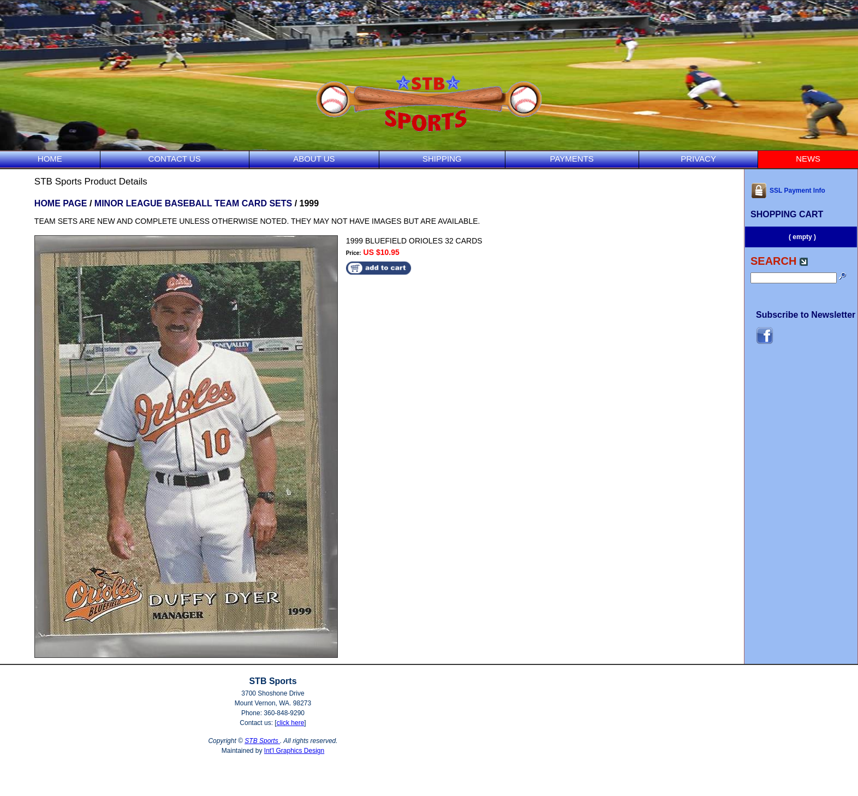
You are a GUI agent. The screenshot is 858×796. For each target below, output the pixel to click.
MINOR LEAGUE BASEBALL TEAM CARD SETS (193, 203)
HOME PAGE (60, 203)
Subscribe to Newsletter (805, 314)
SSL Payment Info (787, 190)
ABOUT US (314, 158)
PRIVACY (698, 158)
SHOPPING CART (786, 214)
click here (291, 723)
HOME (50, 158)
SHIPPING (442, 158)
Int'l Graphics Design (294, 751)
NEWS (808, 158)
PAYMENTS (572, 158)
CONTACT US (174, 158)
